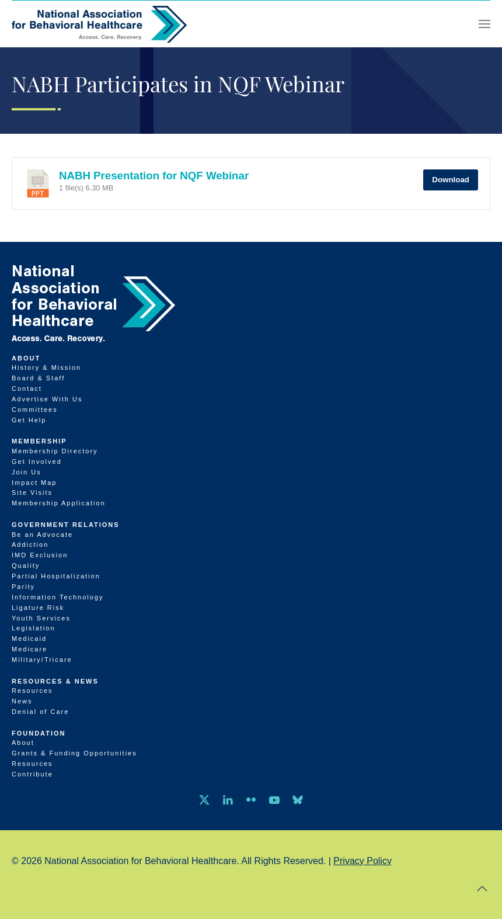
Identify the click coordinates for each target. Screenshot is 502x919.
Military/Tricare (42, 659)
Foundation (39, 733)
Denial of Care (40, 711)
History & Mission (46, 367)
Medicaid (29, 638)
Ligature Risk (38, 607)
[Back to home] (99, 24)
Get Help (29, 420)
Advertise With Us (47, 399)
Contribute (32, 774)
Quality (26, 565)
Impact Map (34, 482)
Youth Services (41, 618)
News (22, 701)
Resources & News (55, 681)
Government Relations (66, 524)
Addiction (30, 544)
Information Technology (58, 597)
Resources (32, 690)
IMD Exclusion (40, 555)
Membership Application (59, 503)
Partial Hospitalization (56, 576)
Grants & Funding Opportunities (74, 753)
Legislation (33, 628)
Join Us (26, 472)
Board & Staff (38, 378)
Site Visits (32, 492)
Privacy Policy (362, 861)
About (26, 358)
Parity (23, 586)
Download (450, 179)
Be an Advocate (42, 534)
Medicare (29, 649)
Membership (39, 441)
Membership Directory (55, 451)
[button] (484, 24)
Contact (27, 388)
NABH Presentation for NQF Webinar (154, 175)
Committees (35, 409)
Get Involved (37, 461)
